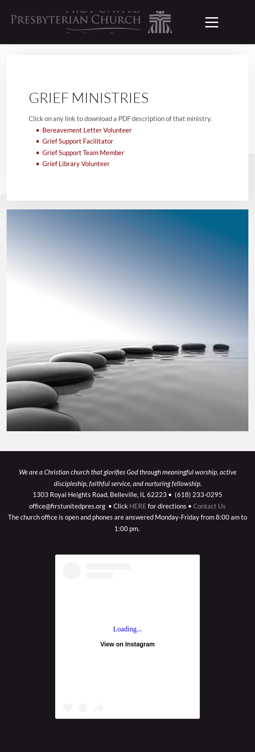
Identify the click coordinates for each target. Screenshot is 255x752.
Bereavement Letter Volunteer (87, 130)
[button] (211, 22)
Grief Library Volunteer (76, 164)
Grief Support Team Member (83, 152)
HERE (137, 506)
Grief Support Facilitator (77, 141)
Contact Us (209, 506)
